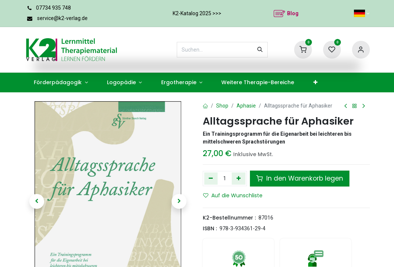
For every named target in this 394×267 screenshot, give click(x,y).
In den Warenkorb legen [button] (299, 178)
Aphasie (246, 106)
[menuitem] (61, 82)
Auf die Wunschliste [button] (233, 195)
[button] (37, 201)
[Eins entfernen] (211, 178)
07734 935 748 (53, 8)
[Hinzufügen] (238, 178)
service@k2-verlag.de (62, 18)
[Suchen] (260, 49)
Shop (222, 106)
